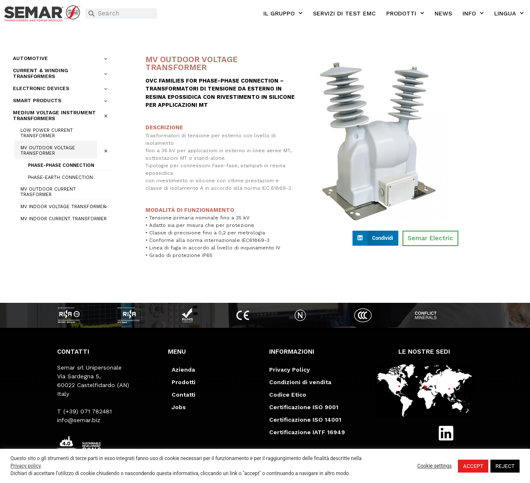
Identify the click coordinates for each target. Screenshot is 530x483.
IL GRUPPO (282, 13)
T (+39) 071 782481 (84, 411)
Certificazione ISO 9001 (303, 407)
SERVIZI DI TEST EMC (344, 13)
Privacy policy (25, 466)
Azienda (183, 369)
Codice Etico (287, 394)
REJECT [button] (505, 466)
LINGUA (509, 13)
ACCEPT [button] (473, 466)
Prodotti (183, 382)
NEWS (443, 13)
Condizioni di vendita (300, 382)
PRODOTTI (405, 13)
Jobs (179, 407)
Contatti (183, 394)
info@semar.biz (78, 420)
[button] (375, 238)
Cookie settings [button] (435, 466)
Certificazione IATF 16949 (307, 432)
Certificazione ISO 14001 (305, 419)
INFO (473, 13)
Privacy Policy (289, 369)
